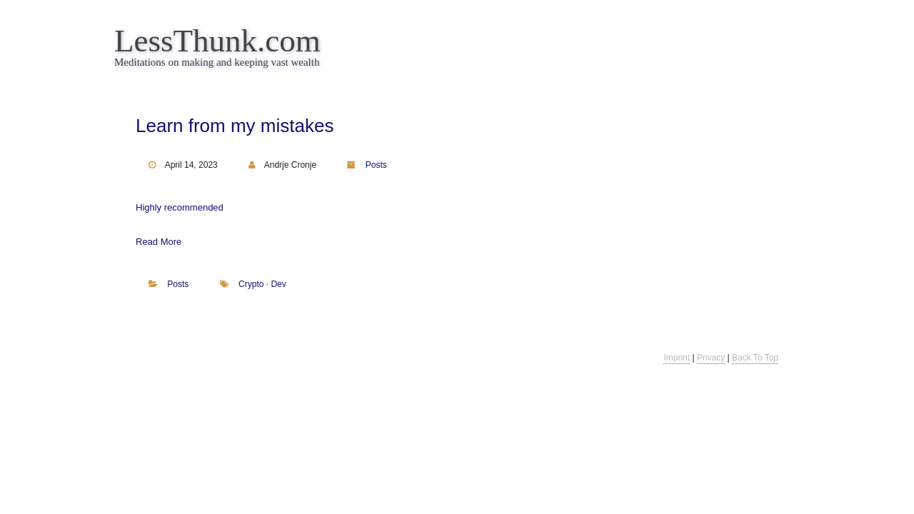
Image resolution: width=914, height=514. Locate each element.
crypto (250, 284)
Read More (158, 241)
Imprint (676, 358)
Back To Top (755, 358)
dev (278, 284)
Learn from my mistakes (234, 125)
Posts (376, 165)
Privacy (711, 358)
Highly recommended (180, 207)
